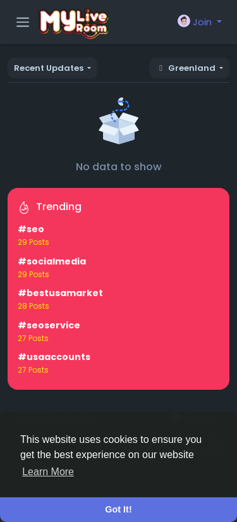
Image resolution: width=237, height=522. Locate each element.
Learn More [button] (48, 471)
